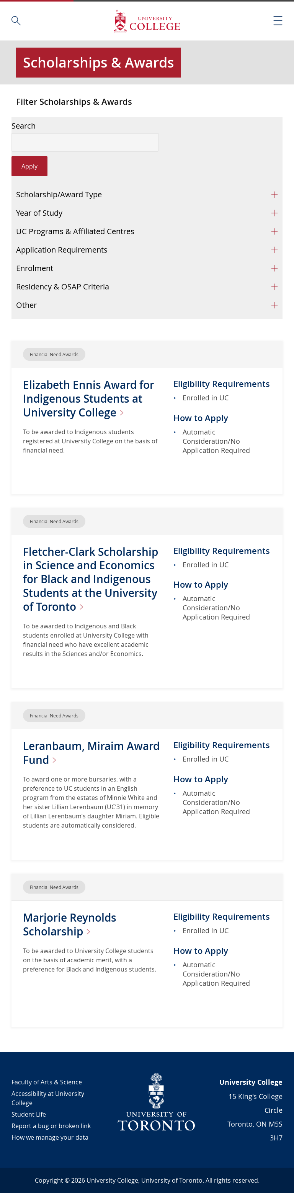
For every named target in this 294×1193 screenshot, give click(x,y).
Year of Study (39, 213)
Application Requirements (62, 250)
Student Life (28, 1114)
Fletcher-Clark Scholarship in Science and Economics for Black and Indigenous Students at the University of (90, 579)
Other (26, 305)
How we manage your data (49, 1137)
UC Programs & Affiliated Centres (75, 231)
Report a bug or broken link (51, 1126)
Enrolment (34, 268)
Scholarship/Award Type (59, 194)
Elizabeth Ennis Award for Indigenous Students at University (88, 399)
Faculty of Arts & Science (46, 1082)
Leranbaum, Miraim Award (91, 753)
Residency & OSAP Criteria (62, 286)
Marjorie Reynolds (69, 924)
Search (23, 126)
